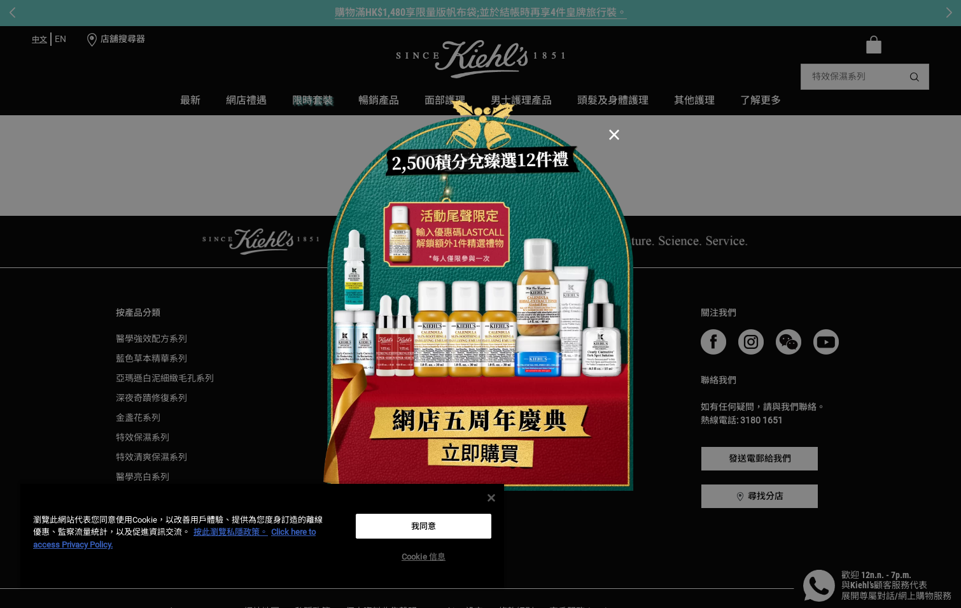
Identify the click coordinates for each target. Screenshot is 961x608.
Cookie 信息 (423, 557)
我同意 (423, 526)
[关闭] (491, 498)
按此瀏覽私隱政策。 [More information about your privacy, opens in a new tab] (230, 532)
